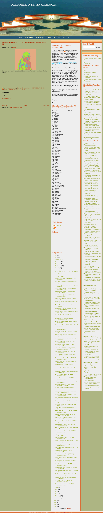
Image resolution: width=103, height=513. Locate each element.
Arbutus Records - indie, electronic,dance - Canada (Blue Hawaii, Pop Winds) (92, 157)
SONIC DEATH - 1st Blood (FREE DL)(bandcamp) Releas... (65, 424)
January (57, 498)
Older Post (46, 105)
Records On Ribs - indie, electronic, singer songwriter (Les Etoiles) (92, 341)
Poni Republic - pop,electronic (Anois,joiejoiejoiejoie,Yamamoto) (93, 323)
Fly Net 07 (71, 512)
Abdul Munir (57, 512)
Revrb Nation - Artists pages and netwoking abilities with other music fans (92, 129)
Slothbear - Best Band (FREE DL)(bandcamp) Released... (63, 481)
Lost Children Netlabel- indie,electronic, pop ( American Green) (91, 285)
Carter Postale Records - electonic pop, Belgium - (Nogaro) (91, 192)
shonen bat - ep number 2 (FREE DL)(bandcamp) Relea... (64, 378)
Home (25, 105)
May (56, 489)
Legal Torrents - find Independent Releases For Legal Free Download (92, 137)
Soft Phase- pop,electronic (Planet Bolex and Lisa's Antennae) (92, 362)
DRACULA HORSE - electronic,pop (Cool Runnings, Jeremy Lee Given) (93, 228)
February (57, 496)
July (56, 270)
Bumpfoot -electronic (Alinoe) (92, 178)
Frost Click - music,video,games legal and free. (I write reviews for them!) (93, 114)
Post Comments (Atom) (15, 108)
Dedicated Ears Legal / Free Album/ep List (33, 4)
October (57, 263)
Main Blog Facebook (90, 72)
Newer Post (4, 105)
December (57, 259)
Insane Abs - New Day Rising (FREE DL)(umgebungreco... (65, 477)
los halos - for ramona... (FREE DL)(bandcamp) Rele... (64, 464)
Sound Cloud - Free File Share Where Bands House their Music (93, 106)
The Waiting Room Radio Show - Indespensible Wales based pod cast (92, 98)
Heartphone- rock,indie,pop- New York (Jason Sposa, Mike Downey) (93, 253)
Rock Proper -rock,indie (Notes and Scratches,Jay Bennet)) (92, 346)
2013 (55, 500)
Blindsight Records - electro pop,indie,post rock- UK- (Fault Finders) (93, 172)
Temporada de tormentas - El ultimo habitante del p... (64, 365)
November (57, 261)
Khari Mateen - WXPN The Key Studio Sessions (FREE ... (65, 292)
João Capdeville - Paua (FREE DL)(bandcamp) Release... (64, 318)
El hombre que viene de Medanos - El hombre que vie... (64, 328)
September (58, 265)
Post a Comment (6, 98)
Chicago (19, 88)
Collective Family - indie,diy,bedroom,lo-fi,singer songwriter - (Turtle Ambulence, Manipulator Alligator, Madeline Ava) (92, 198)
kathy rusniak (60, 228)
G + (86, 70)
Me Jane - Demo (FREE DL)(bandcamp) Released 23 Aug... (65, 474)
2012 (55, 502)
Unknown (59, 225)
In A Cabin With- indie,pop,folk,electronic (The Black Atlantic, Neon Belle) (92, 268)
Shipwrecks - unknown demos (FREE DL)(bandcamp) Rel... (65, 358)
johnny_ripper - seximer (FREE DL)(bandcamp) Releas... (64, 451)
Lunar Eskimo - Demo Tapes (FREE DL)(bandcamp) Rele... (65, 395)
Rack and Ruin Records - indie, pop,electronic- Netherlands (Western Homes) (93, 336)
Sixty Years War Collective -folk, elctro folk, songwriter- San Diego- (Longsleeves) (92, 357)
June (56, 487)
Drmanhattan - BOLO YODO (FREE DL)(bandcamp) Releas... (65, 309)
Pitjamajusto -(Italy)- (90, 319)
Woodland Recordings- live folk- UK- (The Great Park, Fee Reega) (93, 387)
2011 (55, 504)
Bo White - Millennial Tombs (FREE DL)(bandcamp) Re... (65, 438)
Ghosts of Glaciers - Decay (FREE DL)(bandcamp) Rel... (65, 342)
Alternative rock (12, 88)
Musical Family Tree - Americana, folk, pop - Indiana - (93, 294)
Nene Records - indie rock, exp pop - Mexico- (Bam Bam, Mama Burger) (93, 299)
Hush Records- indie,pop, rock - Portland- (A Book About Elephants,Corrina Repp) (93, 258)
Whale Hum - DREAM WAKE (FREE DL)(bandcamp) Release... (65, 348)
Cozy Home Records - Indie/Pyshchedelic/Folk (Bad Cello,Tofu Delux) (92, 205)
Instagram (88, 83)
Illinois (23, 89)
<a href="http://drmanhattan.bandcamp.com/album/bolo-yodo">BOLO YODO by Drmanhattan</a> (25, 79)
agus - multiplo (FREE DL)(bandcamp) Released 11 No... (65, 368)
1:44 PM (14, 47)
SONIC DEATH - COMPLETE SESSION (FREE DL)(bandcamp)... (65, 391)
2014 (55, 258)
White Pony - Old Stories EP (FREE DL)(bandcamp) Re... (65, 418)
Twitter (87, 74)
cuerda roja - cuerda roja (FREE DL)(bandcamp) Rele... (64, 345)
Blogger (69, 508)
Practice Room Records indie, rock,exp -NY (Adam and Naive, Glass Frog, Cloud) (93, 328)
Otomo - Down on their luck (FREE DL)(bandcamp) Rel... (65, 484)
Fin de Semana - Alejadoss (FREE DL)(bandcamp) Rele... (65, 375)
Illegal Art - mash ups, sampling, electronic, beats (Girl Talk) (92, 263)
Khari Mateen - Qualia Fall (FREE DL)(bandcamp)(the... (64, 295)
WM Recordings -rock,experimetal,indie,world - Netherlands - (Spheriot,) (92, 382)
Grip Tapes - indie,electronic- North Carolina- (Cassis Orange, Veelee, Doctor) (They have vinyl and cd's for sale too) (93, 240)
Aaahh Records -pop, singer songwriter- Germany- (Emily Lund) (92, 149)
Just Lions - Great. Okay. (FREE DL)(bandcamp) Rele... (64, 454)
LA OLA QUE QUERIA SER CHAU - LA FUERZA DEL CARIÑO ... (65, 415)
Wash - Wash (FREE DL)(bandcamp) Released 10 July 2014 (64, 385)
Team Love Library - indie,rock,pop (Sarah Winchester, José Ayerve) (91, 367)
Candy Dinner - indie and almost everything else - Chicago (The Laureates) (91, 182)
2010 (55, 506)
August (57, 268)
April (56, 491)
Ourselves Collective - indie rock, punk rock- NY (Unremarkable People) (92, 310)
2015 (55, 256)
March (56, 493)
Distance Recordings (90, 224)
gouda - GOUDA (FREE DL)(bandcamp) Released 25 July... (65, 289)
